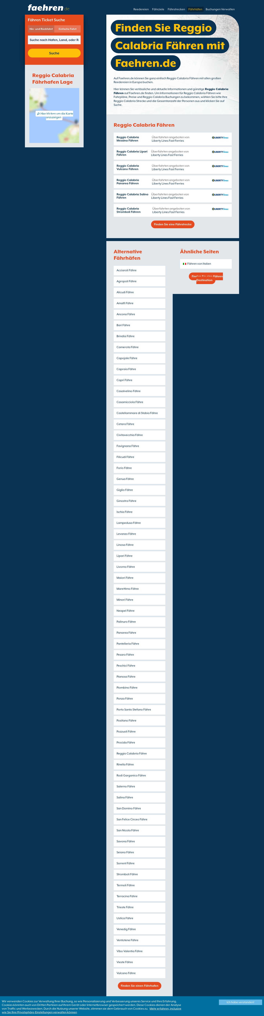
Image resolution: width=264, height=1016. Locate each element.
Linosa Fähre (125, 545)
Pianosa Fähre (126, 676)
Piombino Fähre (127, 687)
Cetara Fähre (125, 424)
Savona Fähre (126, 841)
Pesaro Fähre (125, 654)
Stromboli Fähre (127, 874)
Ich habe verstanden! (240, 1002)
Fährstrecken (176, 9)
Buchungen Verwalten (220, 9)
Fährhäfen (195, 9)
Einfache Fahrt (67, 28)
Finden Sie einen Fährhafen (139, 985)
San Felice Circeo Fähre (132, 819)
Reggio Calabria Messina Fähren (128, 139)
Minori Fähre (125, 599)
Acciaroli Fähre (127, 270)
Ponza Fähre (125, 698)
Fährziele (158, 9)
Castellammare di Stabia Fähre (137, 413)
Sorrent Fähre (126, 863)
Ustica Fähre (125, 918)
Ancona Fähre (126, 314)
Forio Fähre (124, 468)
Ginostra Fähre (126, 501)
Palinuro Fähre (126, 621)
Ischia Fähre (125, 512)
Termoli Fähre (126, 885)
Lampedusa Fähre (129, 523)
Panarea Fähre (126, 632)
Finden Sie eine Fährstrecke (173, 224)
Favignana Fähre (128, 446)
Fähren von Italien (199, 263)
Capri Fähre (124, 380)
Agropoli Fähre (127, 281)
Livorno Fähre (126, 566)
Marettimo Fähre (128, 588)
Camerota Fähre (128, 347)
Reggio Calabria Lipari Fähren (132, 153)
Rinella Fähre (125, 764)
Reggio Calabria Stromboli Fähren (129, 210)
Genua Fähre (125, 479)
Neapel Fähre (126, 610)
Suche (54, 53)
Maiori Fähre (125, 577)
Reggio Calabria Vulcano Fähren (128, 167)
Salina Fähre (125, 797)
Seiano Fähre (125, 852)
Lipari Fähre (125, 556)
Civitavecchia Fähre (130, 435)
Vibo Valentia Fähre (130, 951)
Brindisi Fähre (126, 336)
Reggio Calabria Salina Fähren (132, 196)
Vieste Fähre (125, 962)
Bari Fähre (123, 325)
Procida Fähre (126, 742)
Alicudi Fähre (125, 292)
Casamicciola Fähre (130, 402)
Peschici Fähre (126, 665)
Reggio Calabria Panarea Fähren (128, 181)
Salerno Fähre (126, 786)
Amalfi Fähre (125, 303)
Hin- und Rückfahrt (41, 28)
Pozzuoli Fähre (126, 731)
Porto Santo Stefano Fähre (134, 709)
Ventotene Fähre (127, 940)
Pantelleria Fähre (128, 643)
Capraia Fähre (126, 369)
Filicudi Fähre (125, 457)
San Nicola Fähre (128, 830)
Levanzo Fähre (126, 534)
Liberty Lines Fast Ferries (168, 140)
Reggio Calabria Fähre (132, 753)
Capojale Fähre (127, 358)
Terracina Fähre (127, 896)
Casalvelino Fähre (129, 391)
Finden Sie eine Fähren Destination (207, 278)
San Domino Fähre (129, 808)
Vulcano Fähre (126, 973)
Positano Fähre (126, 720)
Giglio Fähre (125, 490)
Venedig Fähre (126, 929)
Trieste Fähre (125, 907)
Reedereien (141, 9)
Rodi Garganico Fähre (131, 775)
